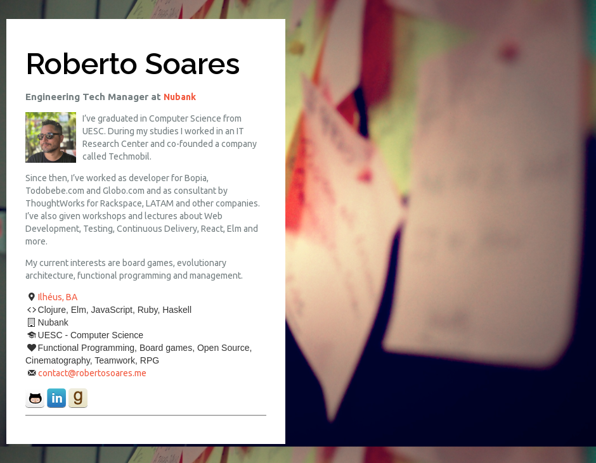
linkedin (56, 397)
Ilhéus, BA (57, 297)
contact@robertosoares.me (92, 373)
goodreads (77, 397)
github (34, 397)
